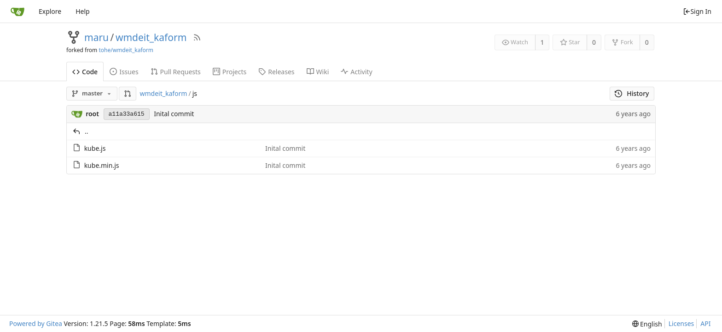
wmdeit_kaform (151, 37)
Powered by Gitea (35, 323)
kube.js (95, 148)
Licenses (681, 323)
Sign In (697, 11)
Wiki (318, 71)
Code (85, 71)
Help (83, 11)
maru (96, 37)
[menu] (647, 324)
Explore (50, 11)
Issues (124, 71)
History (632, 93)
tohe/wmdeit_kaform (126, 50)
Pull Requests (176, 71)
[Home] (17, 11)
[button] (127, 94)
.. (86, 131)
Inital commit (174, 113)
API (705, 323)
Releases (276, 71)
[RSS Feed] (197, 37)
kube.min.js (101, 165)
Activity (356, 71)
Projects (229, 71)
